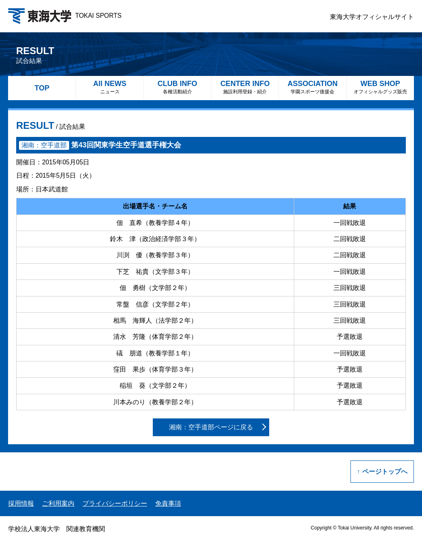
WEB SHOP (380, 87)
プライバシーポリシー (114, 503)
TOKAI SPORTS (65, 15)
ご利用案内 (58, 503)
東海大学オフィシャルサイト (372, 16)
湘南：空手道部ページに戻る (211, 427)
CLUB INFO (177, 87)
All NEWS (109, 87)
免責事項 (168, 503)
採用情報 (21, 503)
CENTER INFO (245, 87)
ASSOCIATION (312, 87)
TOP (41, 88)
